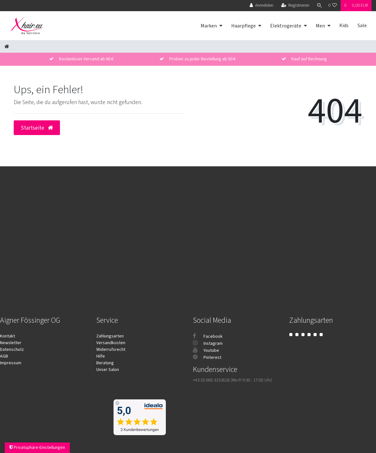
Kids (344, 25)
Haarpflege (243, 25)
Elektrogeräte (285, 25)
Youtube (206, 350)
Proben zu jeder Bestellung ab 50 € (202, 59)
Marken (209, 25)
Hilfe (100, 356)
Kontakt (7, 336)
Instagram (208, 343)
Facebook (208, 336)
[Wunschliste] (333, 5)
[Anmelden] (260, 5)
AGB (4, 356)
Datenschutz (12, 349)
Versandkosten (110, 343)
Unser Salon (107, 369)
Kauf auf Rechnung (309, 59)
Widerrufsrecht (110, 349)
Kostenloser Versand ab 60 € (86, 59)
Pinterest (207, 357)
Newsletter (10, 343)
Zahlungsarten (110, 336)
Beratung (105, 363)
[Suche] (318, 5)
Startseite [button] (37, 128)
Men (320, 25)
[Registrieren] (294, 5)
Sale (362, 25)
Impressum (10, 363)
